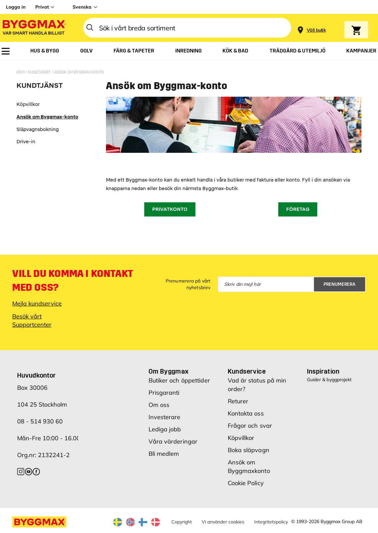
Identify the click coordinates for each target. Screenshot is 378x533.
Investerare (165, 417)
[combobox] (187, 28)
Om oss (159, 405)
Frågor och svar (250, 425)
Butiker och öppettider (179, 380)
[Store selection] (315, 28)
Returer (238, 401)
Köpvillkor (241, 438)
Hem (21, 72)
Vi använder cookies (223, 522)
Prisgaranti (164, 392)
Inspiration (323, 371)
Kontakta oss (246, 413)
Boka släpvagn (248, 450)
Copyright (181, 522)
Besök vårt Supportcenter (32, 320)
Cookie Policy (246, 483)
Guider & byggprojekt (329, 380)
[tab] (47, 88)
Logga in (15, 7)
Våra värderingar (173, 441)
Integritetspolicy (271, 522)
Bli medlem (164, 453)
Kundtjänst (40, 72)
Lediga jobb (165, 429)
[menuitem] (6, 51)
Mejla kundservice (37, 303)
